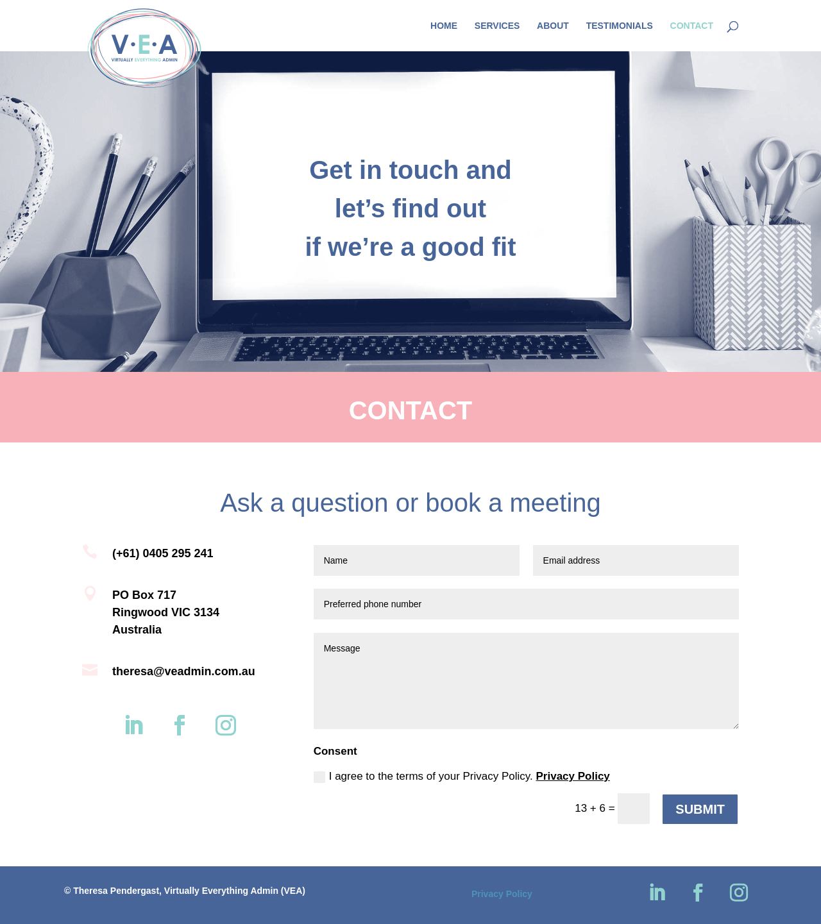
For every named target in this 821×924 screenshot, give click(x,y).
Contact (691, 26)
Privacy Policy (573, 776)
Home (443, 26)
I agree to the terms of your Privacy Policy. (462, 776)
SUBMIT (700, 809)
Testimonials (619, 26)
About (553, 26)
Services (497, 26)
